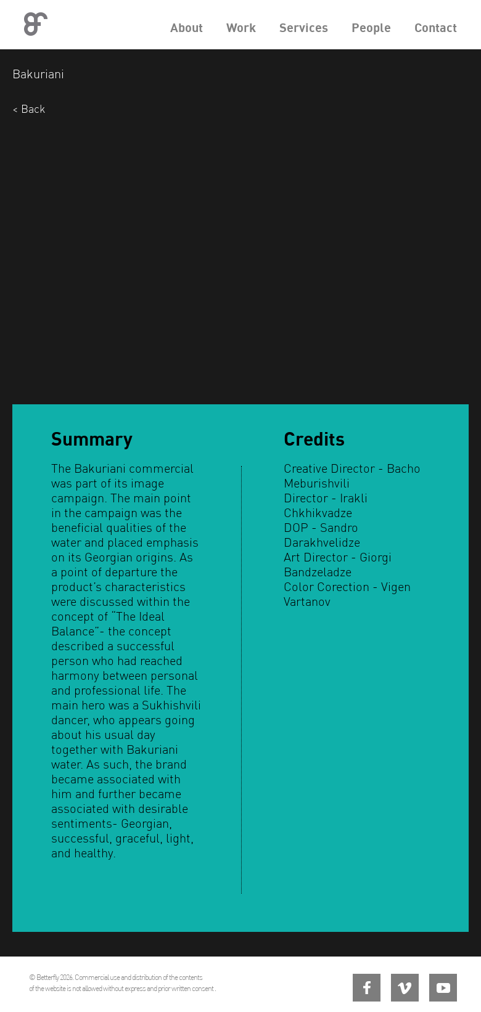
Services (303, 27)
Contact (435, 27)
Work (241, 27)
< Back (28, 109)
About (186, 27)
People (371, 27)
